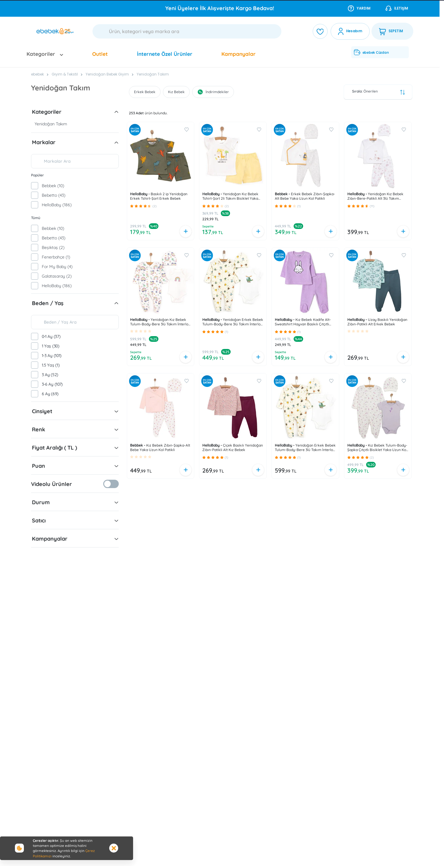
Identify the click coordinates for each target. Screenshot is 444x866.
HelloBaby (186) (57, 204)
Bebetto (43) (53, 195)
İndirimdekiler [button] (213, 92)
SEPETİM (391, 31)
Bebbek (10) (53, 185)
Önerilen (378, 92)
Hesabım (354, 31)
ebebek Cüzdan (371, 52)
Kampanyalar (238, 54)
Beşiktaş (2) (53, 247)
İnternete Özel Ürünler (164, 54)
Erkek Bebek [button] (144, 92)
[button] (116, 112)
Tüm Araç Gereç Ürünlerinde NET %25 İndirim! (220, 8)
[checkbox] (34, 185)
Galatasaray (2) (57, 276)
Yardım (359, 8)
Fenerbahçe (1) (56, 257)
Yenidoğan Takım (153, 74)
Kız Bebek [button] (176, 92)
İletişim (397, 8)
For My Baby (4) (57, 266)
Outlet (100, 54)
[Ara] (186, 31)
